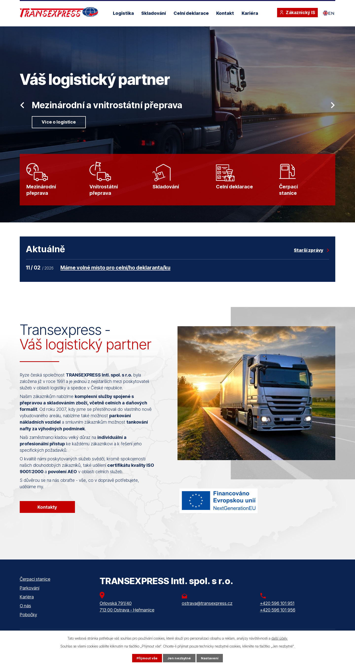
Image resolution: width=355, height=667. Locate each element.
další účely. (279, 638)
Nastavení (210, 658)
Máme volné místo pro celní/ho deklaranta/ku (115, 272)
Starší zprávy (308, 254)
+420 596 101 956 (277, 615)
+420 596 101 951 (277, 608)
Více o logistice (60, 122)
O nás (25, 611)
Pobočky (28, 620)
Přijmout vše (147, 658)
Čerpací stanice (35, 584)
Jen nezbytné (179, 658)
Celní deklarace (191, 13)
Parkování (29, 593)
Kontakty (47, 511)
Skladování (153, 13)
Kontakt (225, 13)
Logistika (123, 13)
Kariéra (250, 13)
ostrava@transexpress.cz (207, 608)
